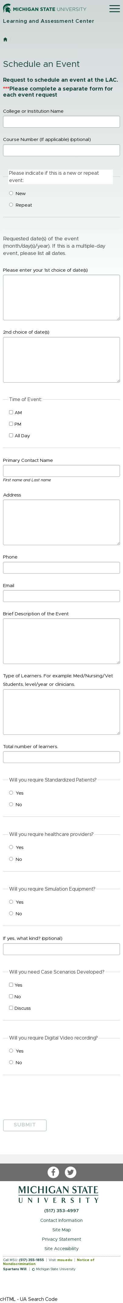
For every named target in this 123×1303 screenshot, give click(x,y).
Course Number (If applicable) (61, 146)
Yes (16, 793)
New (17, 193)
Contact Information (61, 1220)
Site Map (61, 1230)
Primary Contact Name (61, 467)
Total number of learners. (61, 753)
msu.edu (64, 1260)
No (15, 804)
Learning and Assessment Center (49, 21)
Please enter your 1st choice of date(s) (61, 294)
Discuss (20, 1008)
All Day (19, 435)
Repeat (20, 205)
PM (15, 424)
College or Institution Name (61, 118)
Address (61, 519)
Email (61, 592)
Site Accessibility (62, 1248)
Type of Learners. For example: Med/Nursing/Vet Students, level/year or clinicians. (61, 704)
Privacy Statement (61, 1239)
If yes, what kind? (61, 945)
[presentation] (49, 1095)
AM (15, 412)
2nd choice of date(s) (61, 356)
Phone (61, 564)
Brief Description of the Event (61, 638)
